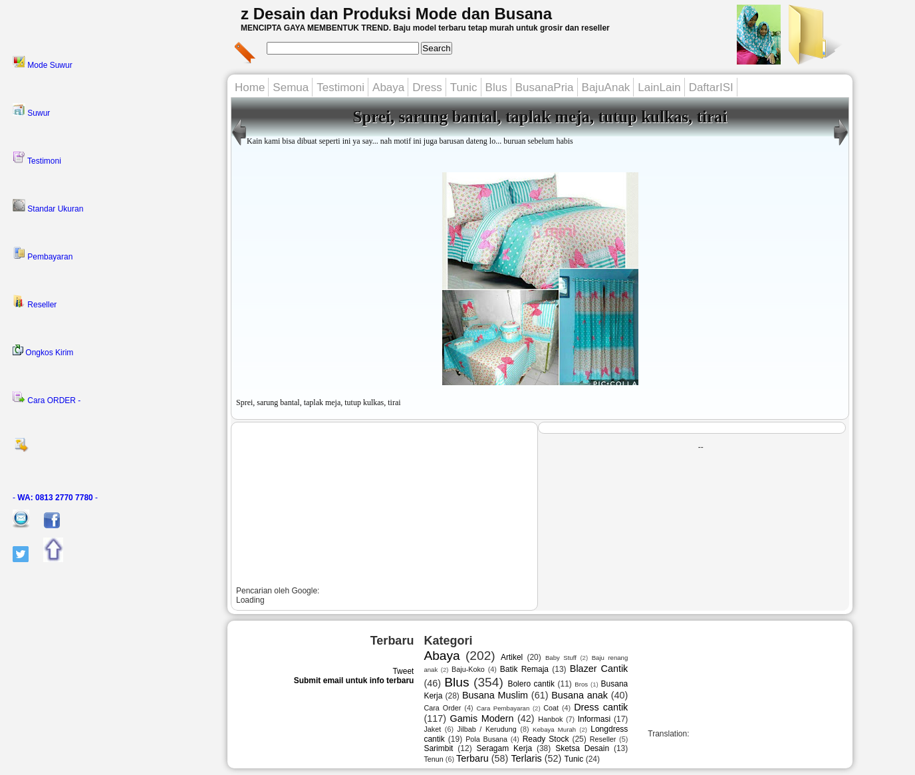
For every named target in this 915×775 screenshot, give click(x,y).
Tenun (433, 759)
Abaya (388, 87)
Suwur (31, 110)
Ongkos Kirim (43, 351)
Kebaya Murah (554, 729)
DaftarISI (711, 87)
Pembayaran (42, 254)
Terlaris (526, 758)
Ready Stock (546, 739)
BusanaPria (544, 87)
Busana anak (579, 695)
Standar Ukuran (48, 206)
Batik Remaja (524, 669)
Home (250, 87)
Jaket (432, 729)
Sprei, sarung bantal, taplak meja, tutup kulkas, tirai (540, 117)
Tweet (403, 671)
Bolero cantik (531, 684)
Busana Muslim (495, 695)
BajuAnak (606, 87)
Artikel (512, 657)
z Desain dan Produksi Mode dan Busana (396, 14)
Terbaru (472, 758)
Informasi (594, 719)
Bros (581, 684)
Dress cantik (601, 707)
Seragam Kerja (505, 748)
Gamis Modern (482, 718)
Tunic (463, 87)
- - (55, 497)
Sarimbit (438, 748)
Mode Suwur (42, 62)
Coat (551, 708)
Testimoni (37, 158)
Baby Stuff (561, 657)
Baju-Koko (468, 669)
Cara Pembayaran (502, 708)
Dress (427, 87)
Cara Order (442, 708)
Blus (496, 87)
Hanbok (550, 719)
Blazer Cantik (599, 668)
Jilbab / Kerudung (487, 729)
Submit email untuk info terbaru (354, 680)
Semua (291, 87)
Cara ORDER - (46, 397)
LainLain (659, 87)
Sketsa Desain (582, 748)
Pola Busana (486, 739)
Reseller (35, 302)
